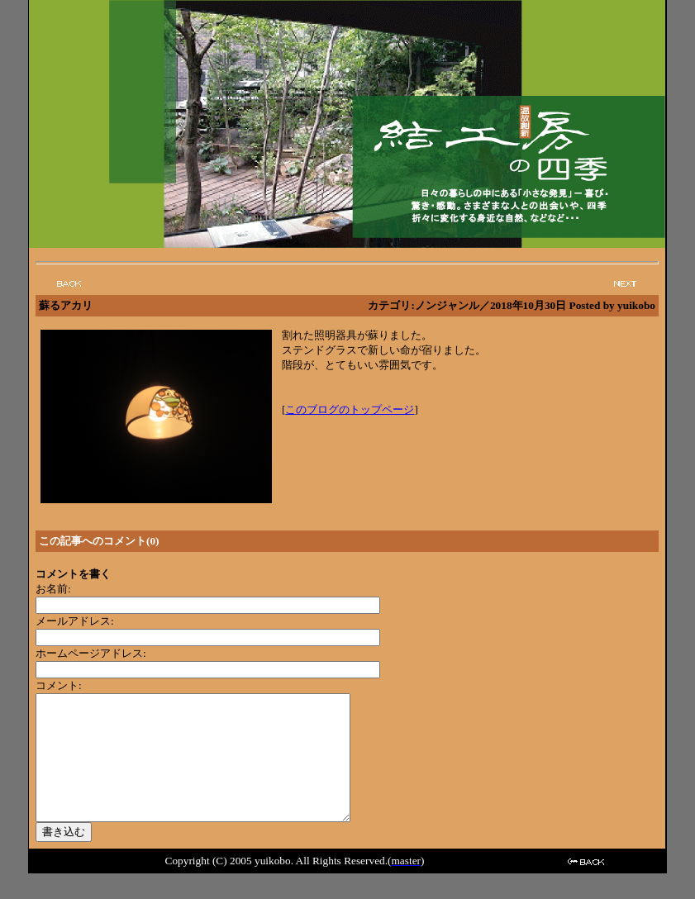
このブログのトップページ (349, 409)
